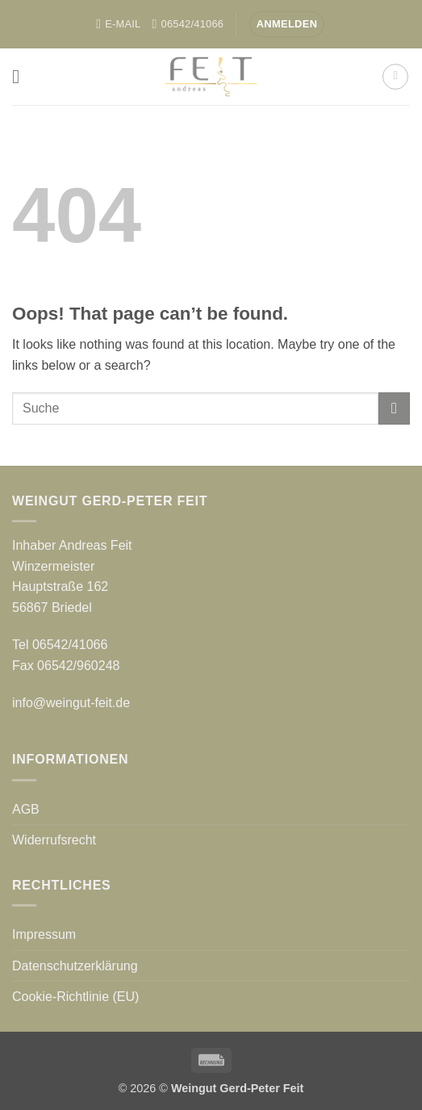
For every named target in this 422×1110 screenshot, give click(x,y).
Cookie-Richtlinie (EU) (75, 996)
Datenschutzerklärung (75, 966)
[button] (287, 24)
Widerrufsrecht (54, 840)
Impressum (44, 934)
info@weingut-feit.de (71, 703)
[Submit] (394, 408)
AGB (26, 809)
